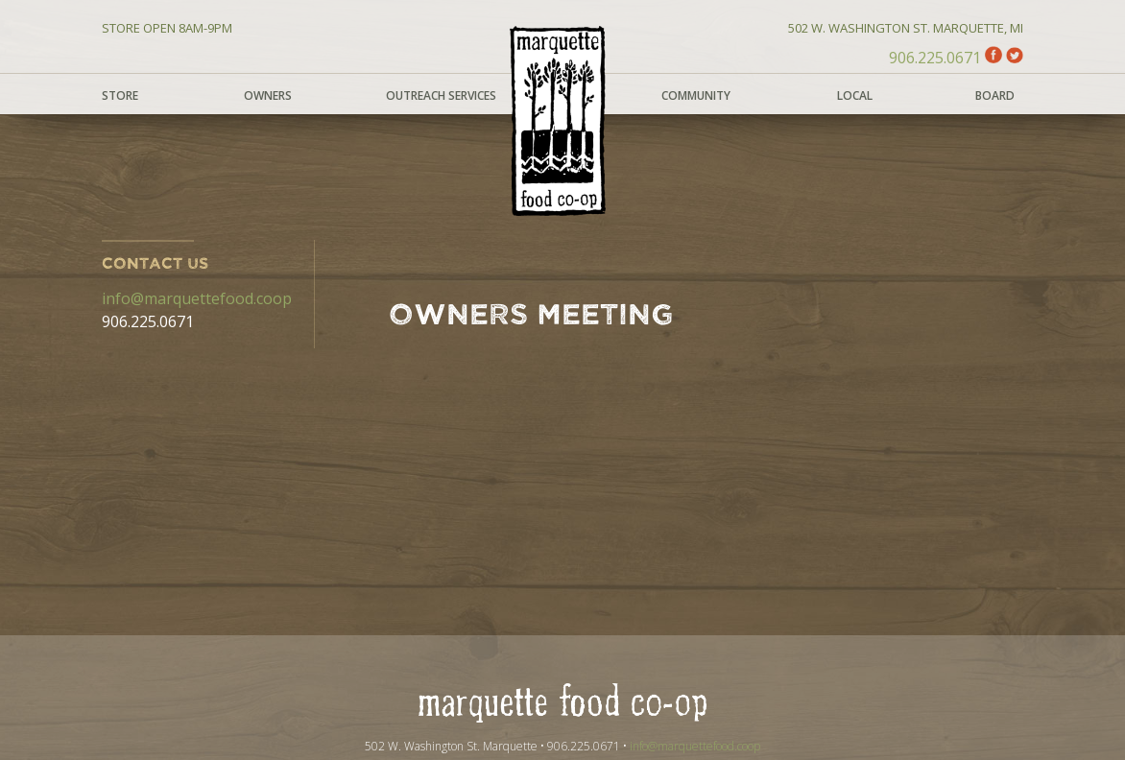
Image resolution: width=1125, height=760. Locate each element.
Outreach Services (441, 95)
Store (120, 95)
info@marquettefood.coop (197, 298)
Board (995, 95)
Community (695, 95)
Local (855, 95)
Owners (268, 95)
